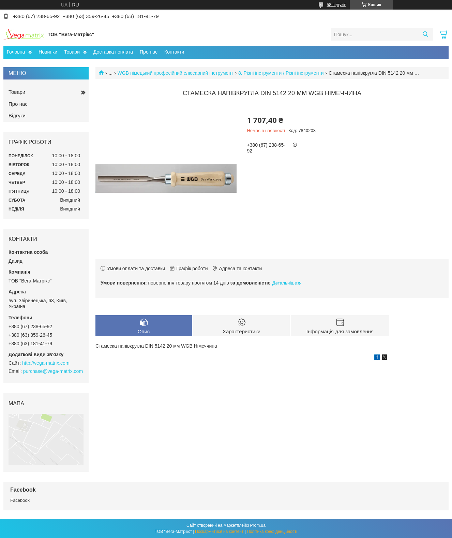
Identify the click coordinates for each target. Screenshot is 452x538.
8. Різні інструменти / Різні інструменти (281, 73)
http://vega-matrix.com (46, 363)
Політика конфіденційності (272, 531)
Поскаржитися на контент (219, 531)
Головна (16, 52)
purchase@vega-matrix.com (53, 371)
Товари (72, 52)
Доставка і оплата (113, 52)
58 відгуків (336, 4)
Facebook (20, 500)
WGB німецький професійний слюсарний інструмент (175, 73)
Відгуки (17, 115)
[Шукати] (425, 34)
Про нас (148, 52)
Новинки (48, 52)
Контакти (174, 52)
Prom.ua (258, 525)
